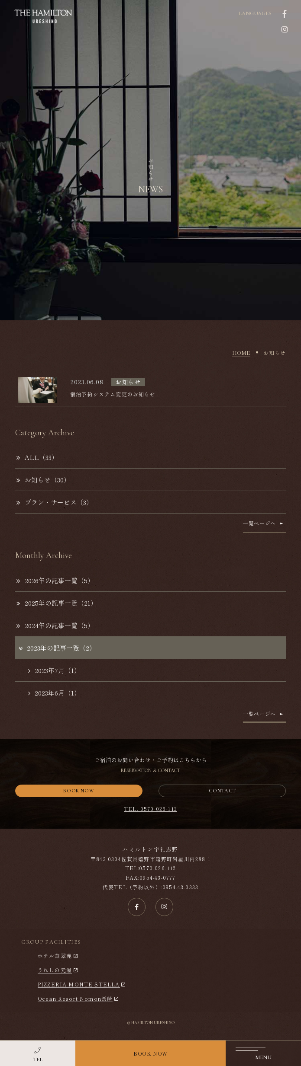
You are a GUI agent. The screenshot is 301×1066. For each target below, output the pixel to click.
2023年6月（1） (54, 692)
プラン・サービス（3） (54, 502)
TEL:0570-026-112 (150, 867)
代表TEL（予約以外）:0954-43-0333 (150, 886)
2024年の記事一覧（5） (55, 625)
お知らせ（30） (43, 479)
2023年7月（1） (54, 670)
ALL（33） (37, 457)
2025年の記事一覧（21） (56, 602)
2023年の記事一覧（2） (56, 647)
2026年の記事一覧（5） (55, 580)
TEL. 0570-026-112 (150, 808)
